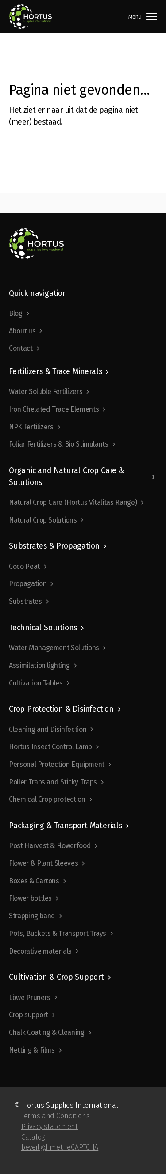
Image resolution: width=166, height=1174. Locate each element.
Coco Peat (24, 566)
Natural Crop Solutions (43, 520)
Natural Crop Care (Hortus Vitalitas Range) (73, 502)
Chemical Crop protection (47, 799)
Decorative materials (40, 951)
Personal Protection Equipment (56, 764)
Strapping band (32, 916)
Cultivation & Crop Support (56, 977)
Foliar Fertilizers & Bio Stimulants (58, 444)
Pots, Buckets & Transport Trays (57, 933)
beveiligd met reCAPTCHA (60, 1147)
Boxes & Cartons (34, 881)
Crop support (28, 1015)
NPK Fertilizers (31, 427)
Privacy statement (49, 1126)
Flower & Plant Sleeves (43, 863)
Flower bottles (30, 898)
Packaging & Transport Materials (65, 825)
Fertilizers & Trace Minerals (55, 371)
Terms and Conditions (55, 1116)
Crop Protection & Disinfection (61, 709)
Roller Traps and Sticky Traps (53, 782)
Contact (21, 348)
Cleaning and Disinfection (47, 729)
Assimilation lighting (39, 665)
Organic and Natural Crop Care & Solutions (66, 476)
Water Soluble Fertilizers (45, 391)
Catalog (33, 1137)
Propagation (27, 583)
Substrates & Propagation (54, 546)
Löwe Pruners (29, 997)
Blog (16, 313)
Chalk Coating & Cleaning (47, 1032)
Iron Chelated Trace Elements (54, 409)
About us (22, 331)
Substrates (25, 601)
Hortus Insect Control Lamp (50, 746)
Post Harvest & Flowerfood (50, 845)
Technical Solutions (43, 627)
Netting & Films (32, 1050)
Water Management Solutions (54, 648)
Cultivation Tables (36, 683)
